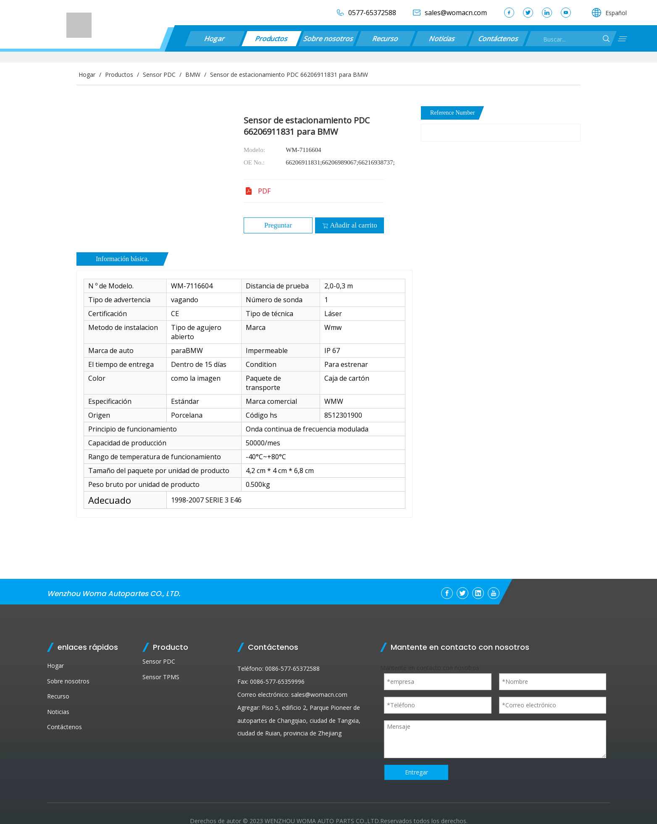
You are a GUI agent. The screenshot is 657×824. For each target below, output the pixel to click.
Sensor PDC (158, 661)
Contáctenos (498, 38)
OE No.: (254, 162)
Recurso (385, 38)
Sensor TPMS (160, 677)
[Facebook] (447, 593)
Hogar (215, 38)
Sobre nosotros (328, 38)
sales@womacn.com (319, 694)
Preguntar (278, 225)
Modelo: (254, 149)
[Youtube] (493, 593)
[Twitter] (462, 593)
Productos (271, 38)
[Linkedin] (478, 593)
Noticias (441, 38)
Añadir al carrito (349, 225)
